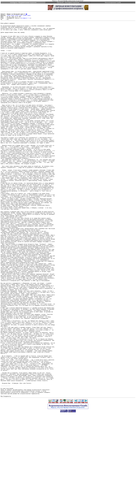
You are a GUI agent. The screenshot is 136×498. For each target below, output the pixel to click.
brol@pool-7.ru (25, 19)
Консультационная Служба (113, 2)
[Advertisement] (68, 494)
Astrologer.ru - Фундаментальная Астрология (23, 2)
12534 (12, 16)
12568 (24, 16)
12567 (20, 16)
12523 (8, 16)
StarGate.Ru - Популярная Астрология (68, 2)
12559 (16, 16)
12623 (28, 16)
